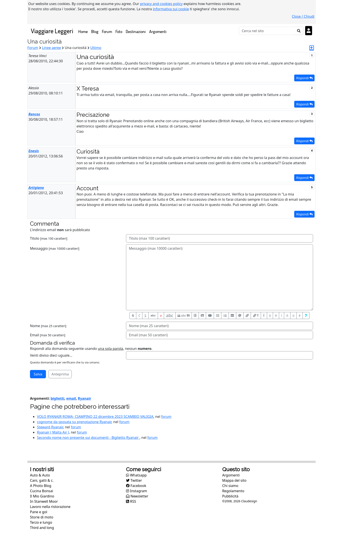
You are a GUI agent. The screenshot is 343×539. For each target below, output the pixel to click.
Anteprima (60, 374)
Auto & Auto (40, 475)
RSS (131, 501)
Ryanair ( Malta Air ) (53, 432)
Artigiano (36, 187)
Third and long (42, 527)
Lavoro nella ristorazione (50, 506)
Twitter (134, 480)
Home (83, 31)
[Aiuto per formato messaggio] (306, 315)
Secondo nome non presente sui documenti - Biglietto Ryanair (88, 437)
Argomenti (157, 31)
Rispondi (304, 78)
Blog (94, 31)
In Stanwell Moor (44, 501)
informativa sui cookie (171, 9)
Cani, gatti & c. (42, 480)
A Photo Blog (40, 485)
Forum (107, 31)
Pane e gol (38, 511)
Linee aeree (51, 47)
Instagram (136, 490)
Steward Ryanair (50, 427)
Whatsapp (136, 475)
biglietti (57, 398)
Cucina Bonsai (41, 490)
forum (166, 416)
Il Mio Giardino (42, 496)
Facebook (136, 485)
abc (153, 315)
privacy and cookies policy (161, 3)
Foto (119, 31)
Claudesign (249, 501)
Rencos (34, 114)
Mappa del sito (234, 480)
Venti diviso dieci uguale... (51, 355)
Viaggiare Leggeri (52, 31)
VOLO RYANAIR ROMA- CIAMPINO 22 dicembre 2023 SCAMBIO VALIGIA (95, 416)
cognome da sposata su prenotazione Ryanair (74, 421)
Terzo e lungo (41, 522)
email (71, 398)
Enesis (33, 150)
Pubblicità (230, 496)
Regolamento (233, 490)
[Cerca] (267, 31)
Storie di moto (41, 517)
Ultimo (95, 47)
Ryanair (84, 398)
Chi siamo (230, 485)
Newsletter (137, 496)
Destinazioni (136, 31)
